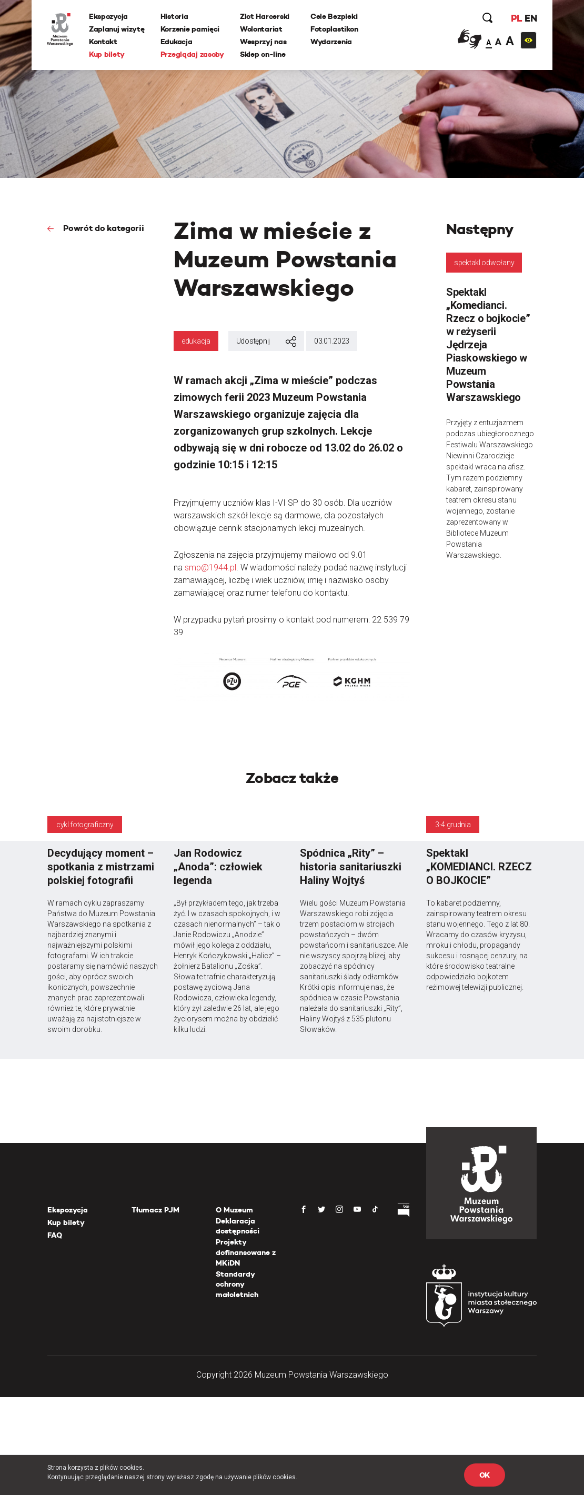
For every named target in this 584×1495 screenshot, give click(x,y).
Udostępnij (266, 341)
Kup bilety (107, 54)
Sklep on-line (263, 54)
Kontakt (103, 41)
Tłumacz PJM (155, 1210)
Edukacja (177, 41)
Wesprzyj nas (263, 41)
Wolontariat (261, 29)
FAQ (54, 1235)
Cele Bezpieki (334, 16)
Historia (175, 16)
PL (515, 18)
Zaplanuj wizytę (117, 29)
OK (484, 1475)
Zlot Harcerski (265, 16)
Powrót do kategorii (103, 228)
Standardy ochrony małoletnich (237, 1284)
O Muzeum (234, 1210)
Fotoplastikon (334, 29)
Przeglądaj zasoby (193, 54)
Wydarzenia (332, 41)
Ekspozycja (108, 16)
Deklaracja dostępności (237, 1226)
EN (530, 18)
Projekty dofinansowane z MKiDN (246, 1252)
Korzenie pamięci (190, 29)
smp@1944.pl (210, 568)
